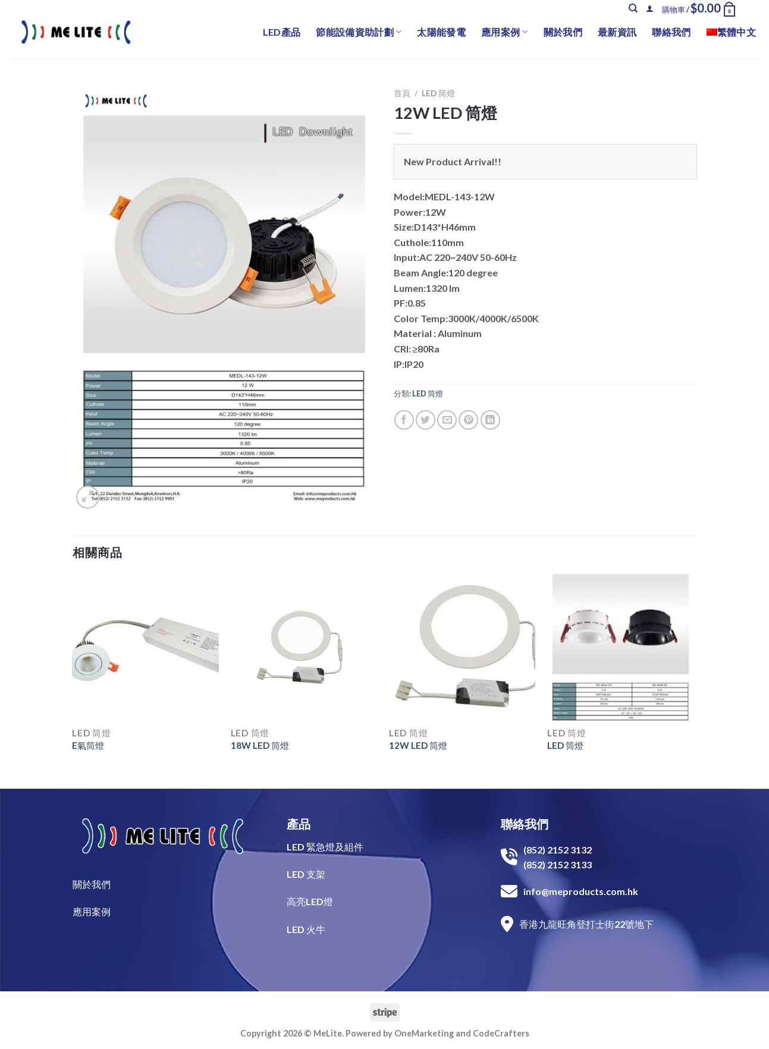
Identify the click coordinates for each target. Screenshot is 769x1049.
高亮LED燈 (310, 901)
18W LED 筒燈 (260, 745)
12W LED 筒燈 (418, 745)
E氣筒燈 (88, 745)
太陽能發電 (441, 31)
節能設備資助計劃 (358, 32)
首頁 (402, 93)
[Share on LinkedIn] (490, 420)
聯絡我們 (671, 31)
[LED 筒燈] (620, 647)
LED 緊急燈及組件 (325, 846)
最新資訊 (617, 31)
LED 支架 (306, 874)
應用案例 (504, 32)
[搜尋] (633, 8)
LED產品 (282, 31)
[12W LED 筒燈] (462, 647)
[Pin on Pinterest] (468, 420)
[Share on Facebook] (404, 420)
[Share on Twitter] (425, 420)
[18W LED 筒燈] (304, 647)
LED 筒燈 (438, 93)
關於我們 (563, 31)
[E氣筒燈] (145, 647)
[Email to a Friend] (447, 420)
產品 (298, 824)
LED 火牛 (306, 929)
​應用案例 (92, 911)
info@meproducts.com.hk (580, 891)
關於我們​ (92, 884)
